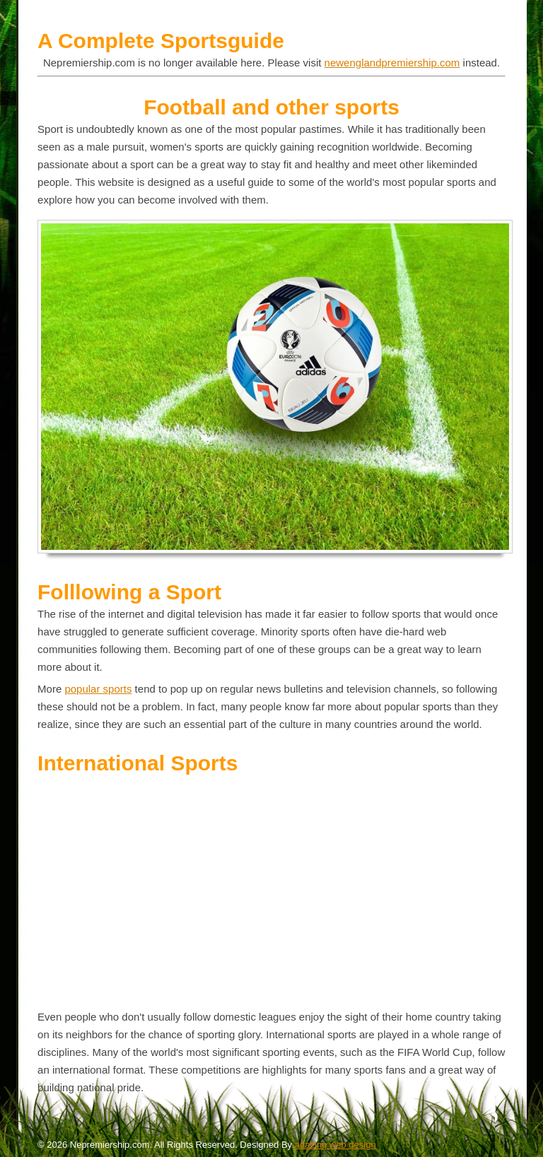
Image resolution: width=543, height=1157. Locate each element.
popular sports (98, 689)
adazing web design (335, 1144)
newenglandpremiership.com (392, 63)
